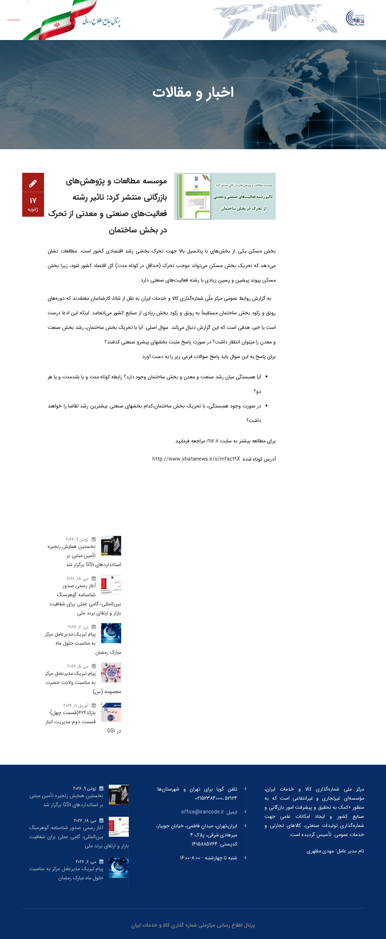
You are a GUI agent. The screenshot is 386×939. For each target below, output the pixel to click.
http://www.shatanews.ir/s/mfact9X (196, 459)
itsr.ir (213, 441)
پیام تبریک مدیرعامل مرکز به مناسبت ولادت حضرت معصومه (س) (83, 682)
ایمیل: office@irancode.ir (209, 812)
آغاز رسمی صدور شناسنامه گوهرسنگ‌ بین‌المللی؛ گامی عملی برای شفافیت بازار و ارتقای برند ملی (85, 599)
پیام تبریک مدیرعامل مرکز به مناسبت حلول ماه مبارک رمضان (83, 643)
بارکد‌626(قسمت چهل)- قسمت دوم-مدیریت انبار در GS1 (83, 722)
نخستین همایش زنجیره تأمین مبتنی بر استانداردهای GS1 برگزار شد (84, 555)
